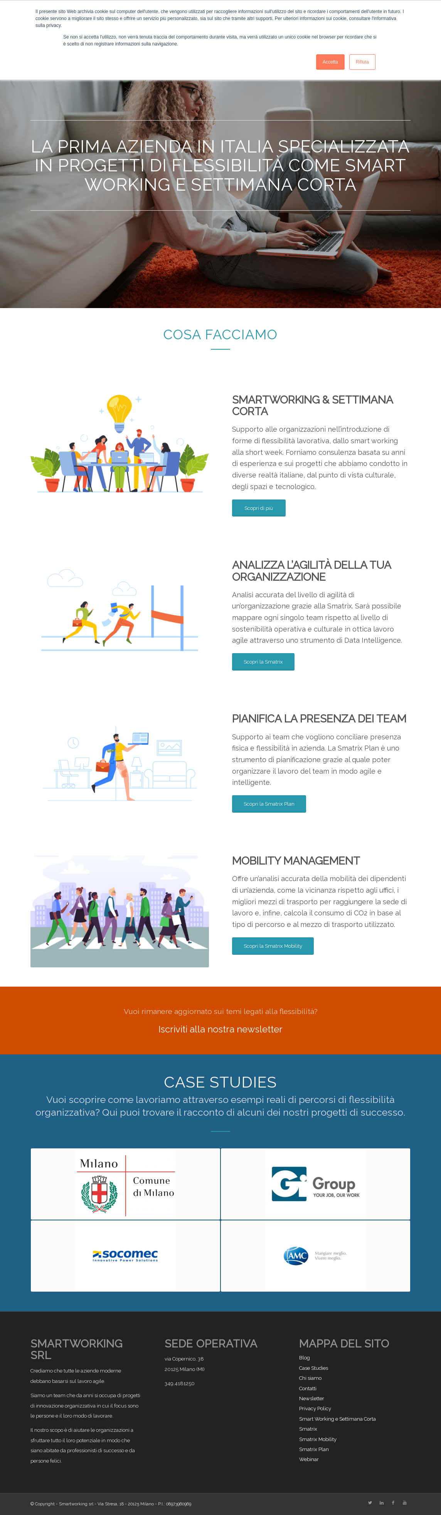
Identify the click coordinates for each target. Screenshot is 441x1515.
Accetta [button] (330, 62)
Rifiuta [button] (362, 62)
